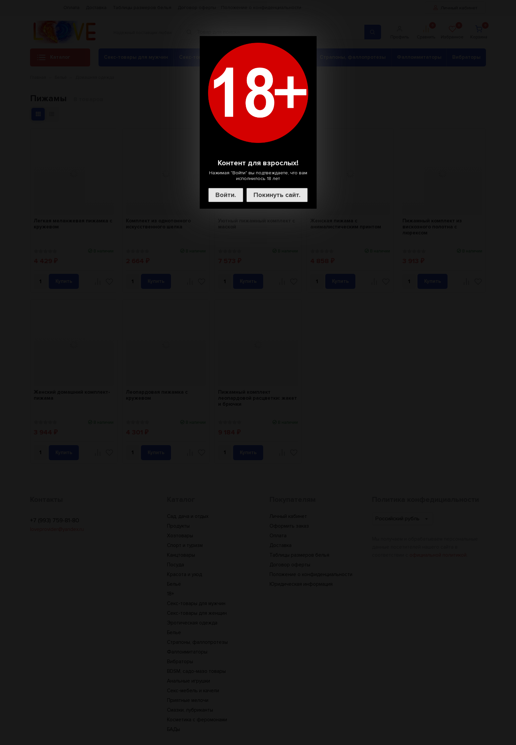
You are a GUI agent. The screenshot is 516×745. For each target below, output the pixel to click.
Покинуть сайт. (277, 195)
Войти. (225, 195)
